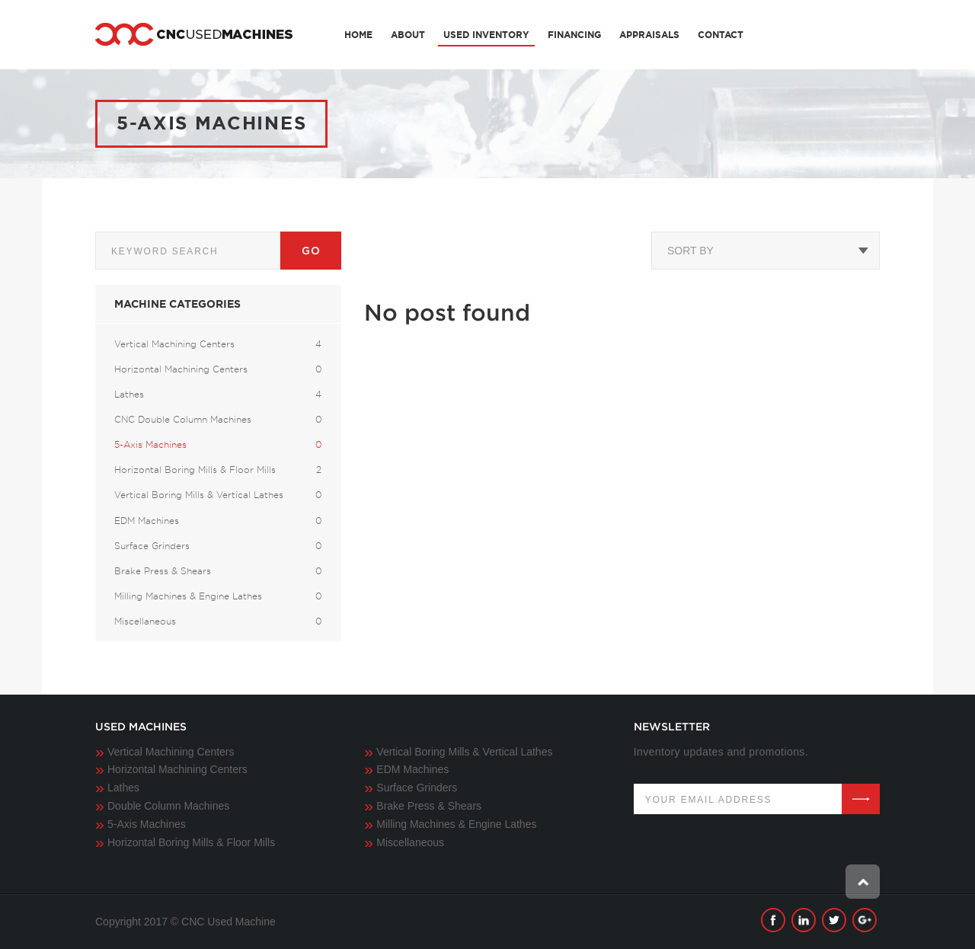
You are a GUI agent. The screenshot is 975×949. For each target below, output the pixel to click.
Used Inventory (486, 35)
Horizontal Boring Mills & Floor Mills (191, 842)
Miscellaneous (410, 842)
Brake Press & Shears (428, 806)
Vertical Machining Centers (171, 752)
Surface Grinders (416, 787)
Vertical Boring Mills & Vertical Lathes (464, 752)
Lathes (123, 787)
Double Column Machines (168, 806)
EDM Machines (412, 769)
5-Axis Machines (146, 824)
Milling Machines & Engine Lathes (456, 824)
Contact (720, 35)
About (408, 35)
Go (311, 250)
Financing (574, 35)
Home (358, 35)
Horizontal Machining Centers (177, 769)
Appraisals (649, 35)
